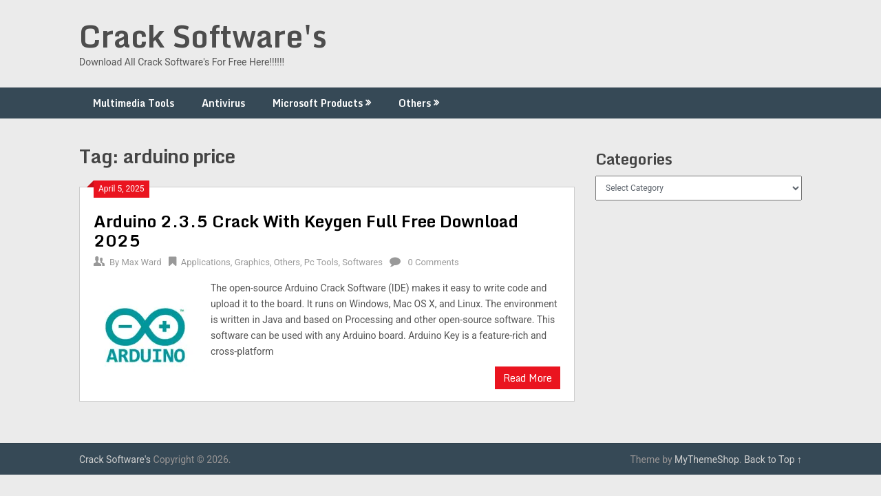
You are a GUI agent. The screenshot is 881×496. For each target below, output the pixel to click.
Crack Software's (203, 36)
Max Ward (141, 262)
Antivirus (223, 103)
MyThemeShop (707, 459)
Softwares (362, 262)
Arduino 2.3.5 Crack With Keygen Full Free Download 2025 (306, 230)
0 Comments (432, 262)
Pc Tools (321, 262)
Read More (527, 378)
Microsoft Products (318, 103)
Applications (206, 262)
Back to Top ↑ (773, 459)
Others (415, 103)
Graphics (252, 262)
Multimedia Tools (133, 103)
